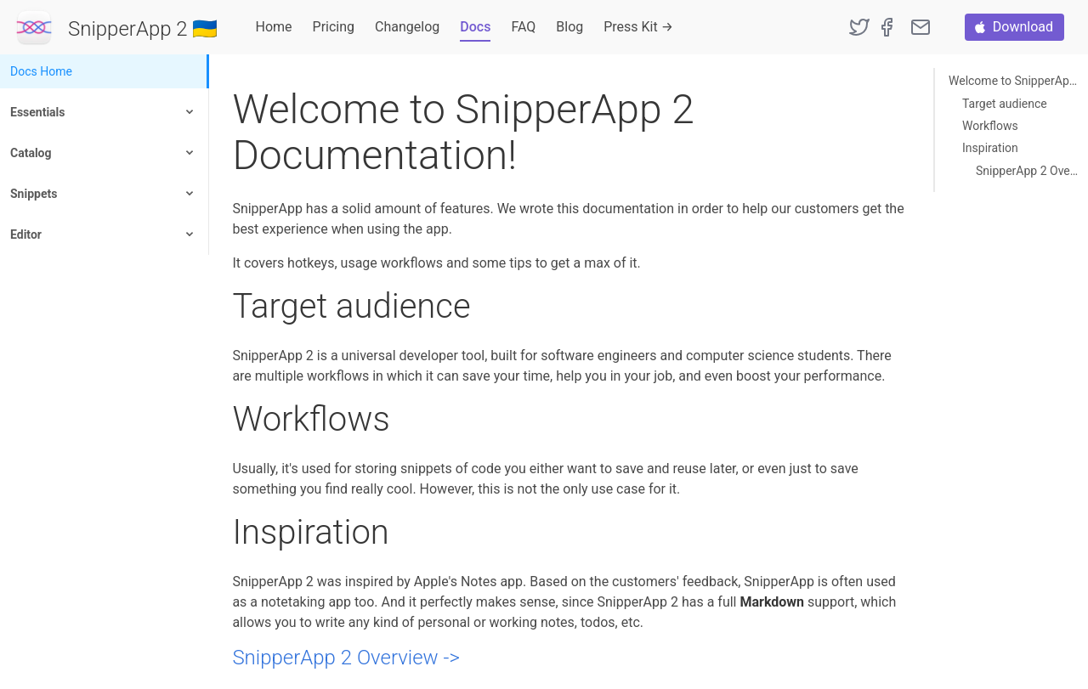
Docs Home (41, 71)
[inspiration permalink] (223, 532)
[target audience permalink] (223, 306)
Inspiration (990, 148)
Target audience (1004, 103)
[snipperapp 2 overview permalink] (223, 658)
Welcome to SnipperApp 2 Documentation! (1014, 81)
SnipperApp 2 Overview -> (345, 657)
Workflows (990, 126)
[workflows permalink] (223, 419)
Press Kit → (638, 27)
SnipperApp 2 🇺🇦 (143, 29)
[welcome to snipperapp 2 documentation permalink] (223, 110)
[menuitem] (104, 71)
